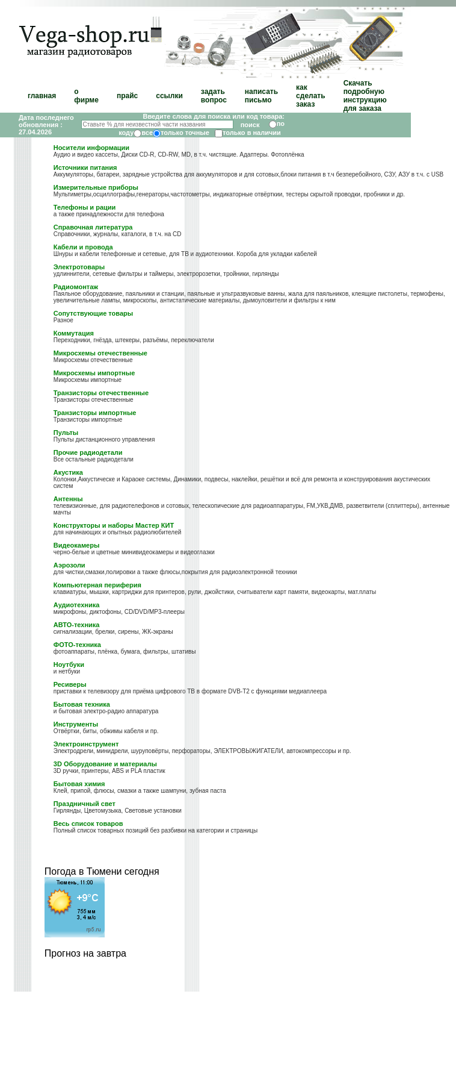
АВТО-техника (77, 624)
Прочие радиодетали (88, 452)
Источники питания (85, 167)
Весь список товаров (88, 823)
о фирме (86, 95)
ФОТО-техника (77, 644)
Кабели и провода (83, 247)
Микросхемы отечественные (100, 353)
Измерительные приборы (96, 187)
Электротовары (79, 266)
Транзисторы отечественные (101, 392)
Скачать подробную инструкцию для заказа (365, 96)
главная (42, 96)
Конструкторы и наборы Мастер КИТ (114, 525)
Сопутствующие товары (93, 313)
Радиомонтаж (76, 286)
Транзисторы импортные (95, 412)
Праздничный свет (85, 803)
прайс (127, 96)
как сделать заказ (310, 95)
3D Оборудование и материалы (105, 763)
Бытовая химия (79, 783)
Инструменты (76, 724)
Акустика (68, 472)
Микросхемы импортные (94, 373)
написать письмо (261, 95)
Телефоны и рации (85, 207)
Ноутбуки (69, 664)
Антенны (68, 498)
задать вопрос (214, 95)
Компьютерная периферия (97, 585)
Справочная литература (93, 227)
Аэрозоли (69, 565)
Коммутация (74, 333)
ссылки (169, 96)
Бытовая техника (82, 704)
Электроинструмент (86, 744)
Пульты (66, 432)
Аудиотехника (76, 604)
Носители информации (91, 147)
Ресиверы (70, 684)
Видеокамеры (77, 545)
